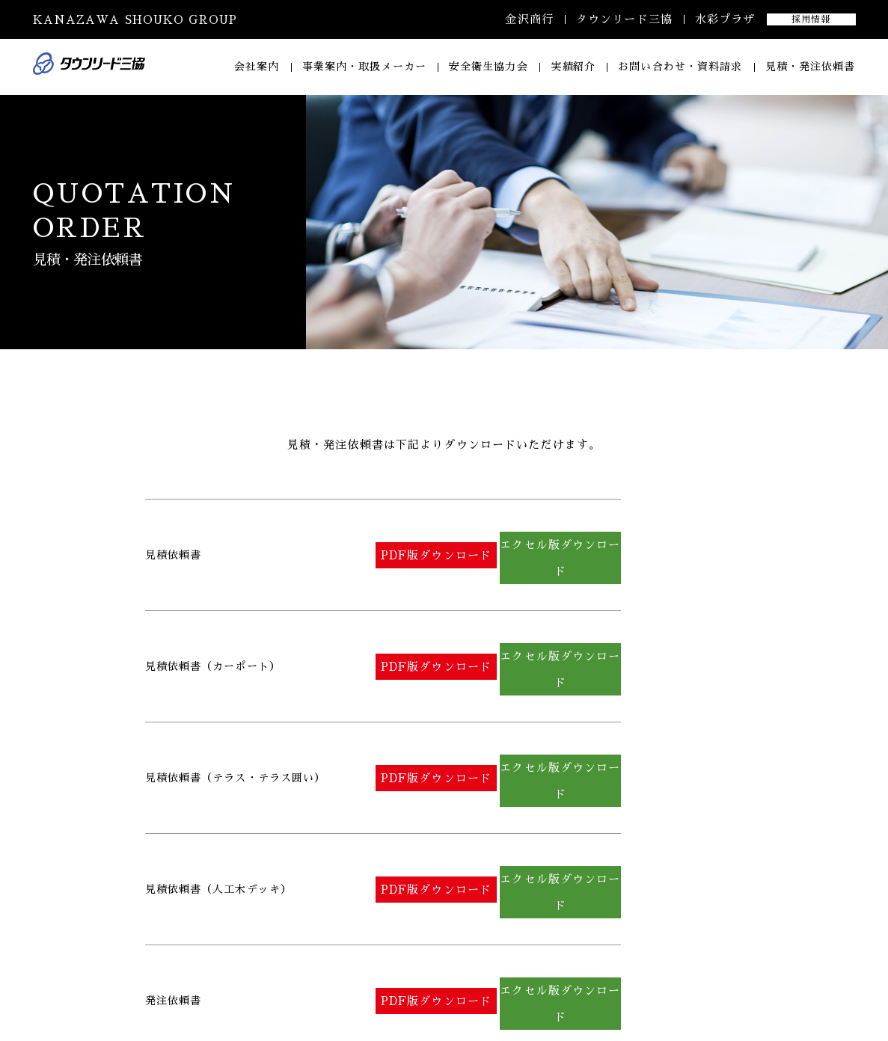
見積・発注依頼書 (810, 66)
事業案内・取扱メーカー (364, 66)
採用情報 (810, 19)
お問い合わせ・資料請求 (680, 66)
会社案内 (256, 66)
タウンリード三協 (624, 19)
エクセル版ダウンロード (652, 538)
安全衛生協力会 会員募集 (667, 991)
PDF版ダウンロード (464, 538)
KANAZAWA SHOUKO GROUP (135, 19)
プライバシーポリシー (802, 991)
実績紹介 (573, 66)
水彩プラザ (725, 19)
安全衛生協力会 (488, 66)
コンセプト (558, 991)
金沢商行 (529, 19)
